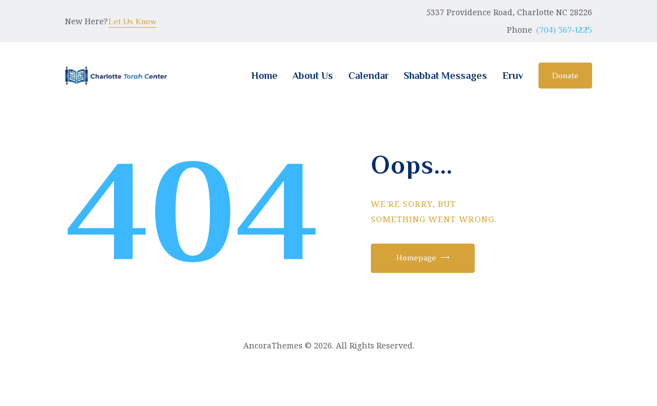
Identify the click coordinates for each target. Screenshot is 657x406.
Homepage (416, 257)
